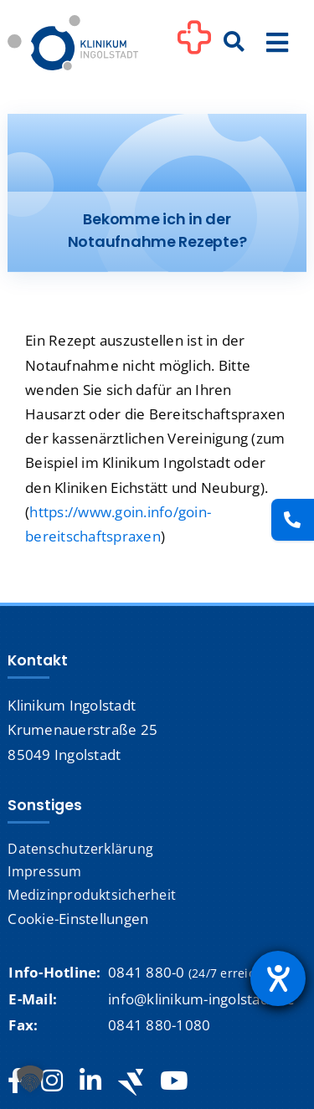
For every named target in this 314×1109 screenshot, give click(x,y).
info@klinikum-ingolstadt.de (201, 999)
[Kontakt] (292, 520)
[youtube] (174, 1081)
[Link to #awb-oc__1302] (194, 45)
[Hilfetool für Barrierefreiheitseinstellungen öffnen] (278, 978)
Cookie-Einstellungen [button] (78, 918)
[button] (30, 1079)
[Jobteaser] (130, 1082)
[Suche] (234, 42)
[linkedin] (90, 1081)
